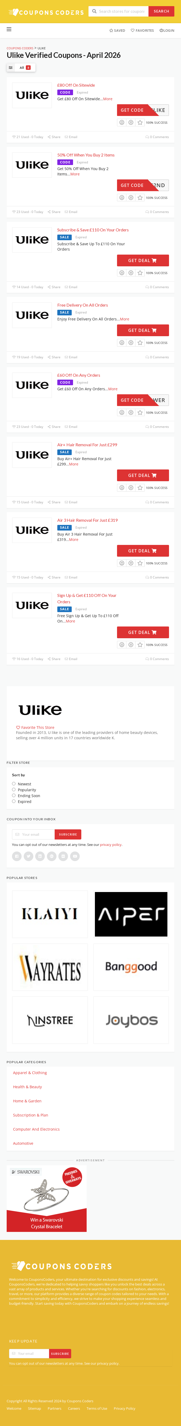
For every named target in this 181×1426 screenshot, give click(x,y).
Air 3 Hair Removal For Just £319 (87, 520)
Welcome (14, 1408)
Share (54, 137)
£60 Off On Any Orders (78, 374)
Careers (74, 1408)
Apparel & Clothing (30, 1072)
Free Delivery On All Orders (82, 304)
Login (166, 30)
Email (71, 137)
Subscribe (68, 834)
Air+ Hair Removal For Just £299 (87, 444)
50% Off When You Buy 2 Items (86, 154)
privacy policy (111, 844)
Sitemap (34, 1408)
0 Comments (157, 137)
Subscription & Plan (30, 1115)
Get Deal (142, 260)
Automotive (23, 1143)
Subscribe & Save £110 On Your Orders (93, 229)
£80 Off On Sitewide (76, 84)
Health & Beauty (27, 1086)
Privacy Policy (124, 1408)
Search (161, 11)
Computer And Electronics (36, 1129)
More (107, 98)
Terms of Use (97, 1408)
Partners (54, 1408)
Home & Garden (27, 1100)
